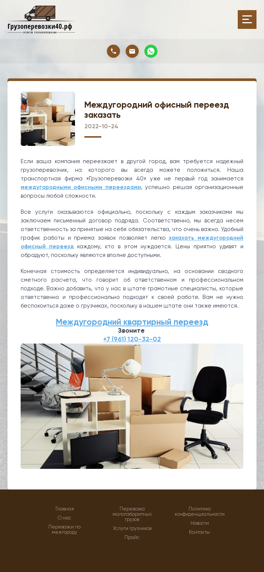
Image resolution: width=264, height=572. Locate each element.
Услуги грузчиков (132, 528)
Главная (65, 509)
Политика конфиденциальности (200, 511)
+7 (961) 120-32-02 (132, 339)
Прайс (132, 537)
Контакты (199, 532)
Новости (199, 523)
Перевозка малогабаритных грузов (132, 514)
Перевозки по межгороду (64, 529)
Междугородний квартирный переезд (132, 322)
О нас (64, 518)
